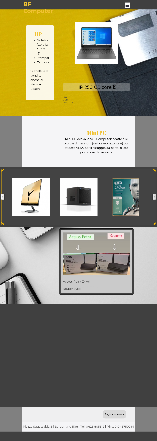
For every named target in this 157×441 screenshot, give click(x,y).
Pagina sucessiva (114, 414)
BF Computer (38, 7)
